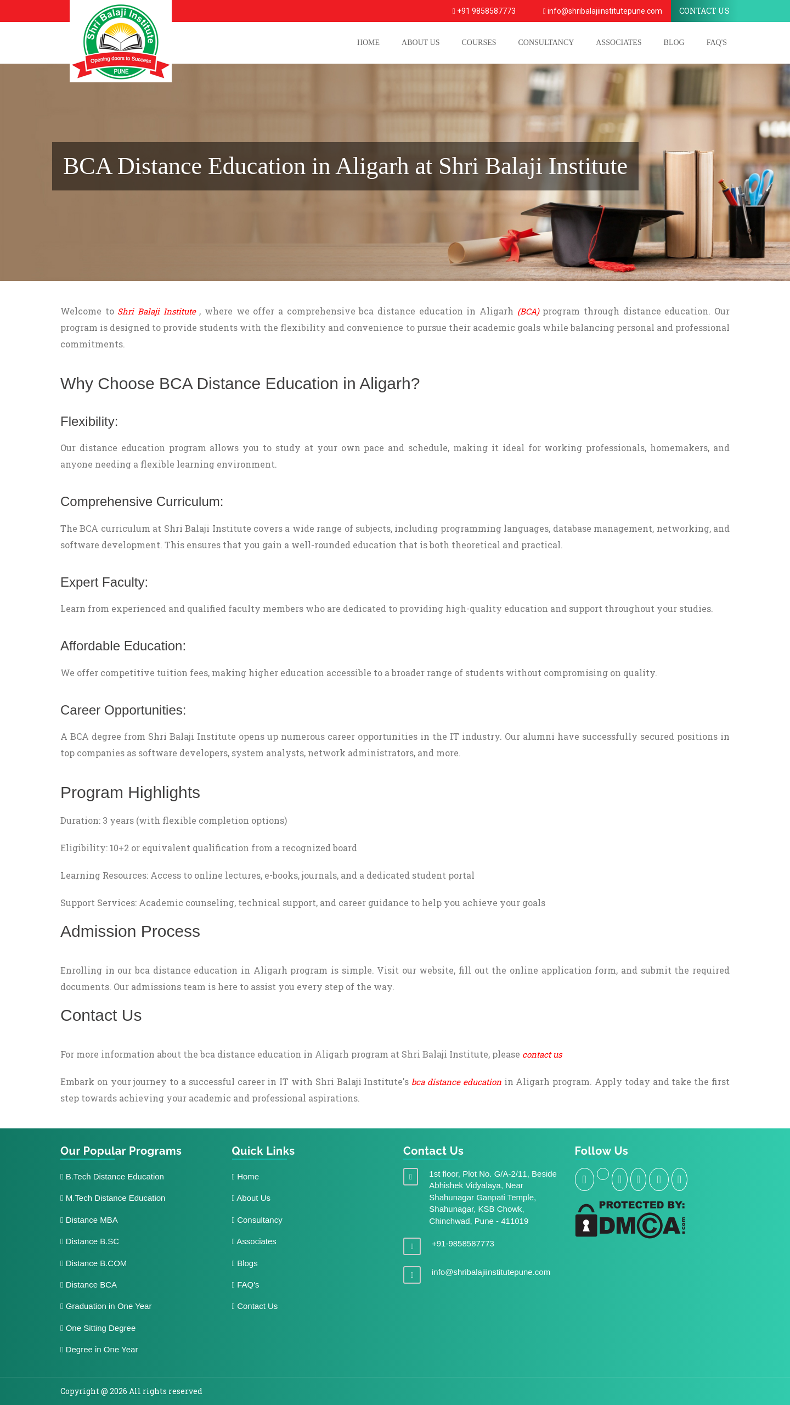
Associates (618, 42)
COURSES (478, 42)
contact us (542, 1054)
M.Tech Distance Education (112, 1197)
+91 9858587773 (484, 11)
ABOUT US (420, 42)
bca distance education (456, 1081)
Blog (674, 42)
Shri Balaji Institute (156, 311)
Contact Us (255, 1306)
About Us (251, 1197)
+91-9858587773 (463, 1243)
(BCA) (528, 311)
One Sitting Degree (98, 1328)
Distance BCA (88, 1284)
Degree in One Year (99, 1349)
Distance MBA (89, 1219)
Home (245, 1176)
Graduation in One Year (105, 1306)
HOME (368, 42)
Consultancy (546, 42)
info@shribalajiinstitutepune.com (602, 11)
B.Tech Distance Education (112, 1176)
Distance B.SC (89, 1241)
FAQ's (717, 42)
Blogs (245, 1263)
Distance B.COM (93, 1263)
